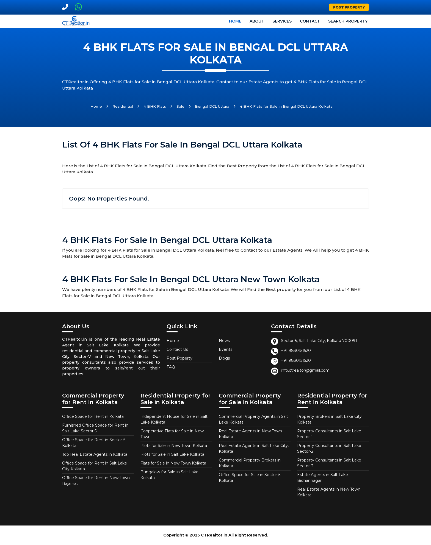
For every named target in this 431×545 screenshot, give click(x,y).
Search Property (348, 21)
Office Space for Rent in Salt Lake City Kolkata (94, 466)
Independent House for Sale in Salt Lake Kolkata (174, 419)
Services (282, 21)
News (224, 340)
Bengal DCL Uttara (212, 106)
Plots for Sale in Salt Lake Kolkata (172, 454)
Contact (310, 21)
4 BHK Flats (154, 106)
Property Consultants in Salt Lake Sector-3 (329, 463)
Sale (180, 106)
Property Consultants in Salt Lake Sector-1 (329, 434)
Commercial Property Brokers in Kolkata (250, 463)
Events (225, 349)
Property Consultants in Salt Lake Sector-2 (329, 448)
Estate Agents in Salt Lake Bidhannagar (322, 477)
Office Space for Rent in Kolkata (93, 416)
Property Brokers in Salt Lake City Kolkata (329, 419)
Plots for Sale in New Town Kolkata (173, 445)
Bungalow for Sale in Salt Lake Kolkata (169, 474)
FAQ (171, 367)
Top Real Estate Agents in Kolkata (94, 454)
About (257, 21)
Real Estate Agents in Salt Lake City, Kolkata (254, 448)
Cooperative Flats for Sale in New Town (172, 434)
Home (235, 21)
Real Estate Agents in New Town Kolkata (250, 434)
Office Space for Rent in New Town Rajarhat (96, 480)
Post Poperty (179, 358)
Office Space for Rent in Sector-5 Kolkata (93, 442)
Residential (122, 106)
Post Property (349, 7)
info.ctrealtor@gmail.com (305, 370)
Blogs (224, 358)
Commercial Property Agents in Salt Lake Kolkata (253, 419)
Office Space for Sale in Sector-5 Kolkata (249, 477)
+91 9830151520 (296, 350)
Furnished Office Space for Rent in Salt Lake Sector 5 (95, 428)
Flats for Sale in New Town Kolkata (173, 463)
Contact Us (177, 349)
